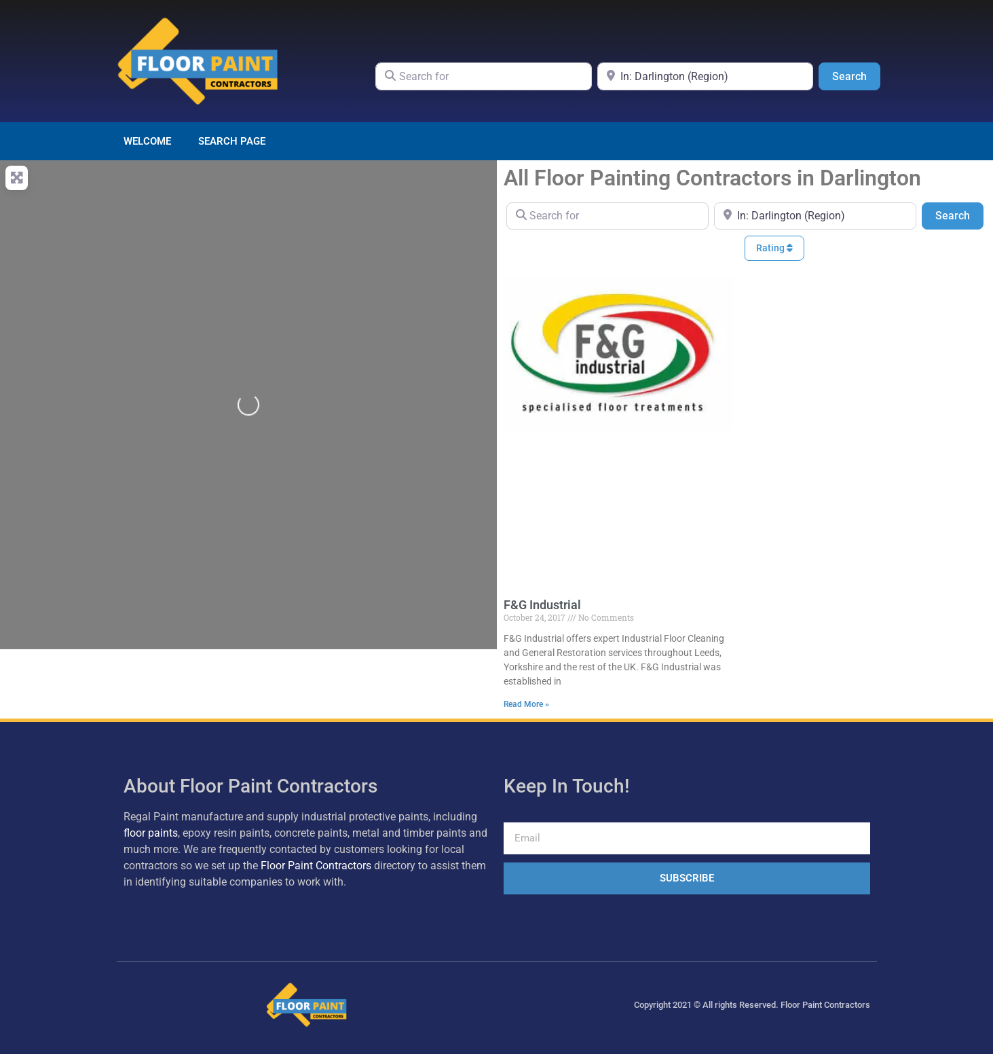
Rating (774, 247)
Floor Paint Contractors (316, 865)
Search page (231, 141)
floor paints (151, 832)
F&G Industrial (542, 605)
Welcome (147, 141)
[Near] (705, 76)
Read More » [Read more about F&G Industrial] (526, 704)
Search (856, 75)
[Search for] (483, 76)
